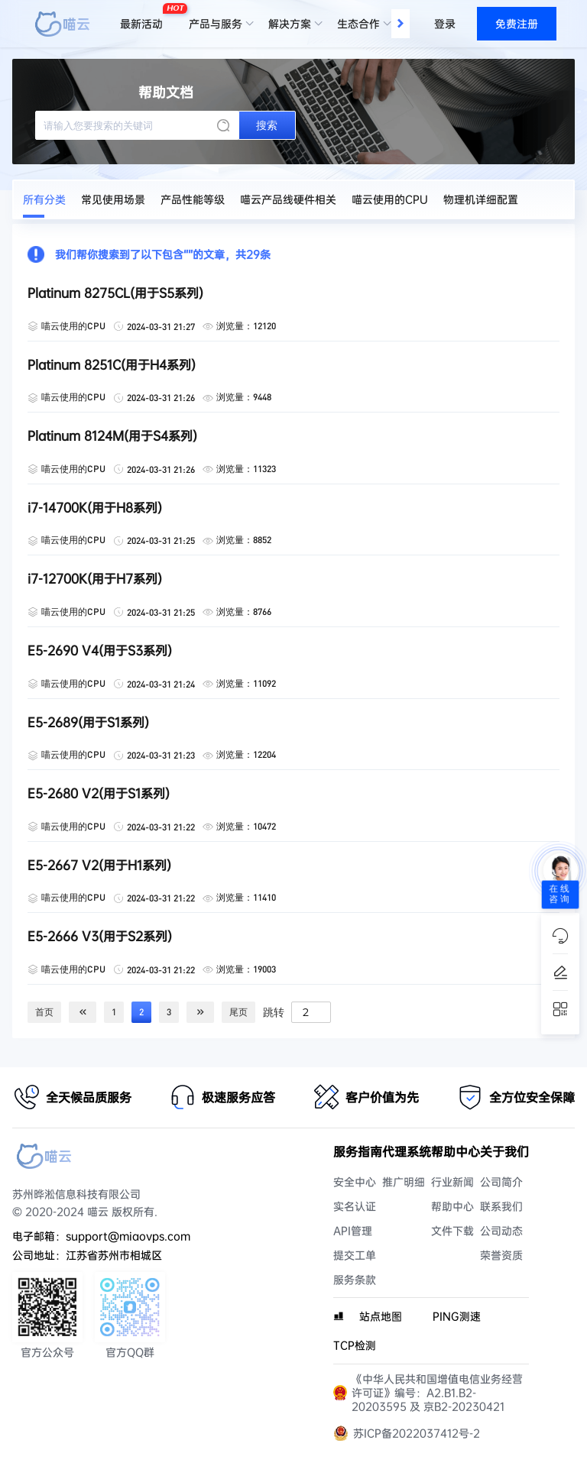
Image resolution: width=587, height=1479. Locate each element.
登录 (445, 24)
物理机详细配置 (480, 199)
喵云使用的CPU (390, 199)
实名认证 (354, 1206)
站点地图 (380, 1316)
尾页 (238, 1012)
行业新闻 (452, 1182)
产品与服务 (215, 24)
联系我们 (501, 1206)
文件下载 (452, 1231)
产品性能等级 (193, 199)
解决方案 (289, 24)
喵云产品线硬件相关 (288, 199)
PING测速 (457, 1316)
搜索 (266, 125)
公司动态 (501, 1231)
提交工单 (354, 1255)
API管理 (352, 1231)
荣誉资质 (501, 1255)
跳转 (273, 1011)
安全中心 (354, 1182)
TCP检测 (354, 1345)
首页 (44, 1012)
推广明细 (403, 1182)
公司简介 (501, 1182)
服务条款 (354, 1279)
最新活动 (145, 18)
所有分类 (44, 199)
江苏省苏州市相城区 (114, 1255)
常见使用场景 (113, 199)
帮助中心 (452, 1206)
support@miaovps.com (128, 1236)
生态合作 (358, 24)
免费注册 (516, 24)
